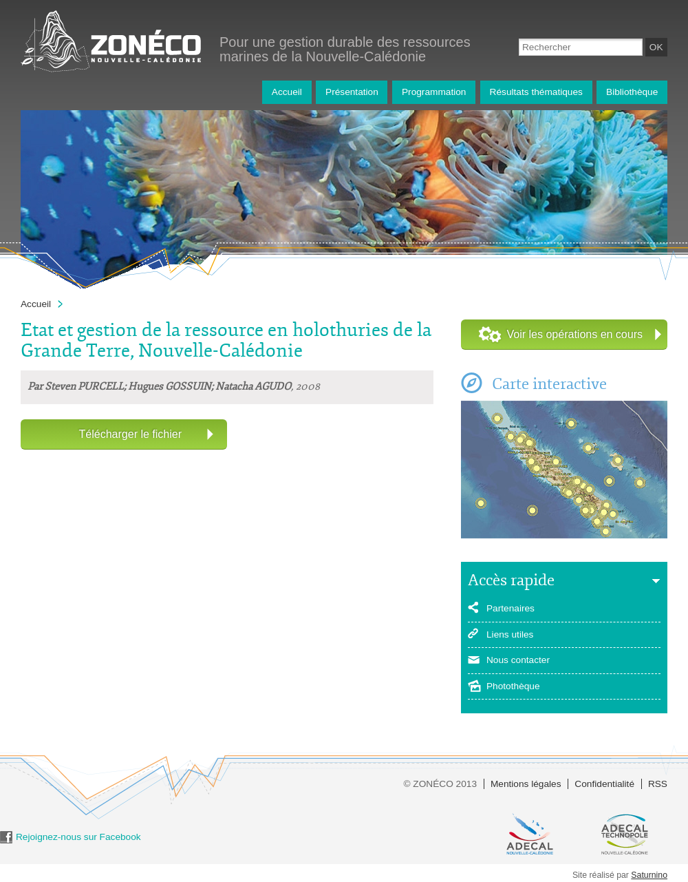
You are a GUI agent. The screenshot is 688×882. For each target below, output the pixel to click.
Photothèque (513, 686)
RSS (657, 784)
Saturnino (649, 875)
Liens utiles (509, 634)
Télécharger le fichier (130, 434)
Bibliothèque (632, 92)
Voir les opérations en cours (575, 334)
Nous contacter (518, 660)
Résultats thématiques (536, 92)
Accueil (287, 92)
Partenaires (510, 608)
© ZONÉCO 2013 (440, 784)
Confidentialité (604, 784)
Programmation (434, 92)
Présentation (351, 92)
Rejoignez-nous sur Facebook (78, 837)
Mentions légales (526, 784)
